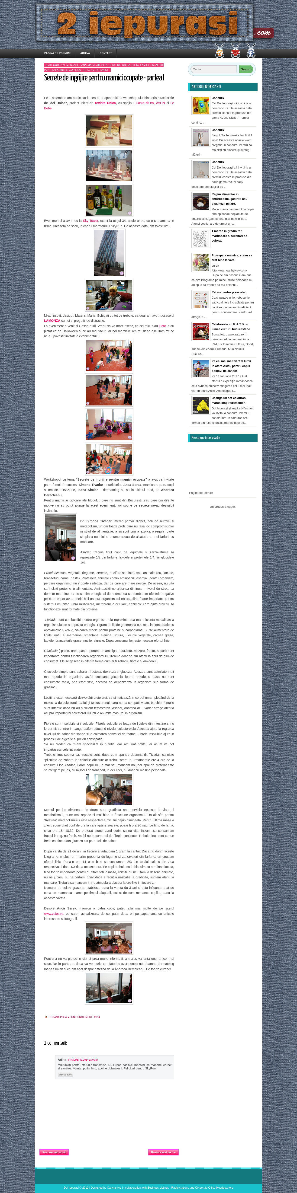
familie (145, 65)
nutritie (83, 69)
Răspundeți (65, 1074)
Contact (106, 53)
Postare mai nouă (54, 1152)
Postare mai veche (163, 1152)
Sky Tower (90, 221)
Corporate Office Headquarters (214, 1187)
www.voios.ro (53, 913)
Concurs (218, 98)
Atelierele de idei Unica (113, 65)
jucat (162, 326)
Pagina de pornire (57, 53)
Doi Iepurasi (71, 1187)
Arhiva (85, 53)
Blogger (230, 506)
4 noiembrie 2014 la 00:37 (83, 1060)
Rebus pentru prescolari (229, 292)
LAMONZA (52, 320)
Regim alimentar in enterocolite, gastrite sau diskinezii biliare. (229, 199)
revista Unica (105, 103)
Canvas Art (114, 1187)
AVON (160, 103)
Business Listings (158, 1187)
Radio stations (180, 1187)
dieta (135, 65)
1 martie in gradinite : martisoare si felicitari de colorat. (229, 235)
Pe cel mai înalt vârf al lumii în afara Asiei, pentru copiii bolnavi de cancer (231, 366)
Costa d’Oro (144, 103)
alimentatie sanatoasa (78, 65)
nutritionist (99, 69)
